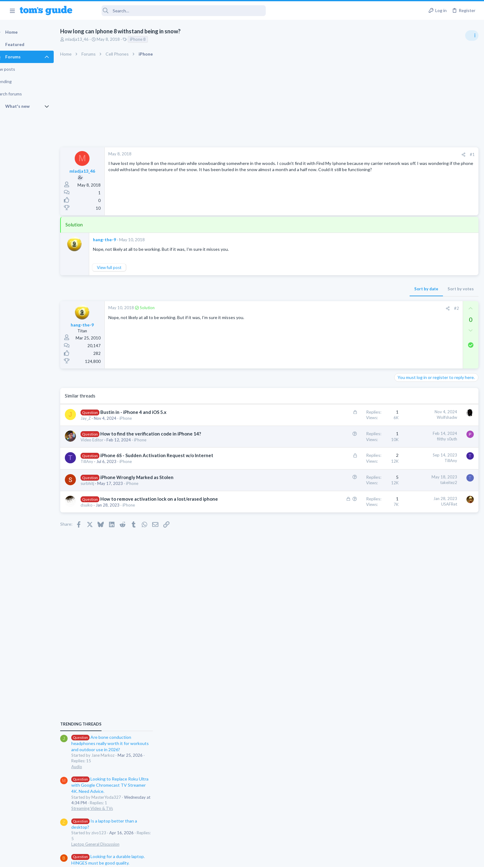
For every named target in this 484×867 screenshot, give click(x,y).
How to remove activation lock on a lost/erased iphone (170, 499)
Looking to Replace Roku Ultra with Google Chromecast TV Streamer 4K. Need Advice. (435, 397)
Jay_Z (96, 418)
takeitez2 (349, 482)
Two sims (405, 504)
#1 (372, 154)
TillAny (97, 461)
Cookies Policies (219, 858)
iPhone (136, 418)
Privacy (258, 858)
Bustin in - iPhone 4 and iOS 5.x (144, 412)
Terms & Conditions (300, 858)
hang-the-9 (115, 239)
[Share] (364, 155)
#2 (357, 308)
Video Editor (102, 439)
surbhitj (98, 483)
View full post (120, 267)
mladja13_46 (87, 39)
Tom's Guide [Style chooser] (434, 815)
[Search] (173, 10)
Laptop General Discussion (420, 455)
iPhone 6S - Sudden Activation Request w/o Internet (167, 455)
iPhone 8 (148, 39)
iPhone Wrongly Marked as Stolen (147, 477)
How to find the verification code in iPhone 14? (161, 433)
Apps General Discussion (418, 551)
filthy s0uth (348, 438)
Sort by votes (361, 288)
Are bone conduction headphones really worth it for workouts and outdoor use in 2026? (435, 355)
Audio (401, 378)
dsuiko (97, 505)
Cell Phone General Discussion (423, 521)
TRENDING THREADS (406, 335)
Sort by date (327, 288)
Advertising (175, 858)
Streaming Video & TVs (417, 420)
